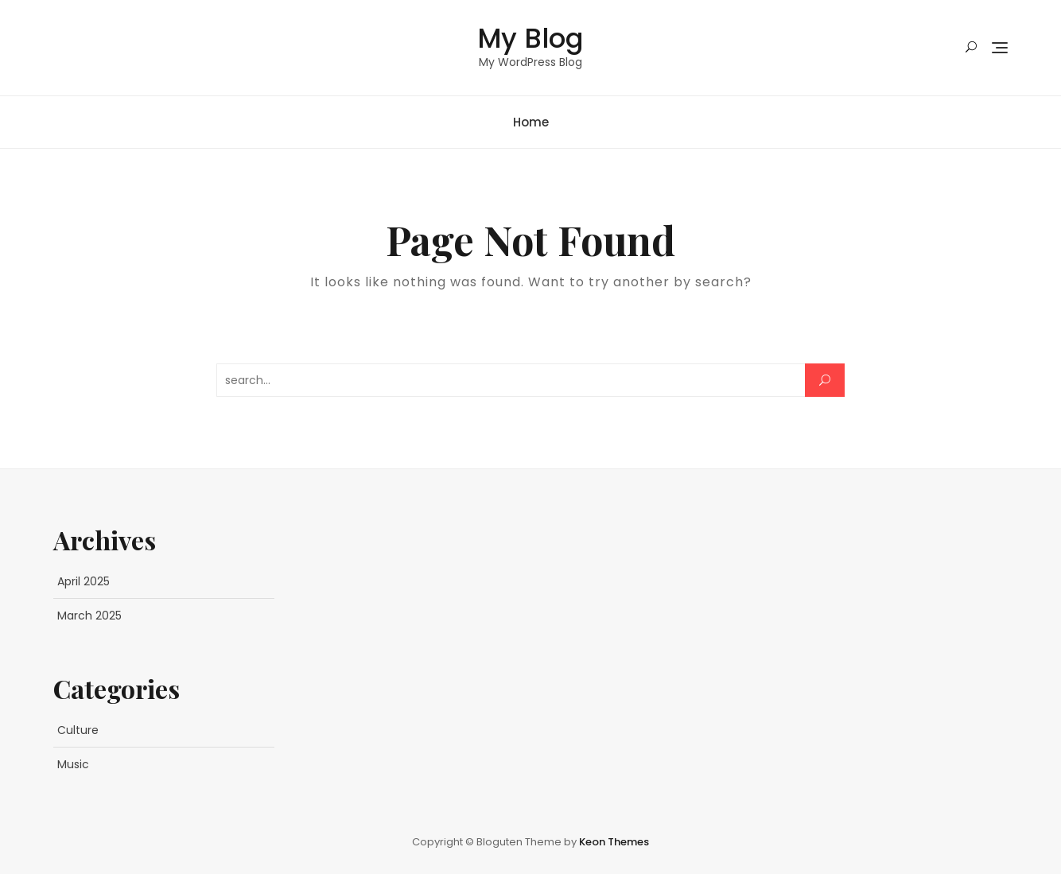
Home (531, 122)
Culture (78, 730)
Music (73, 764)
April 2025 (83, 581)
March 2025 (89, 615)
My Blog (530, 38)
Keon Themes (614, 841)
